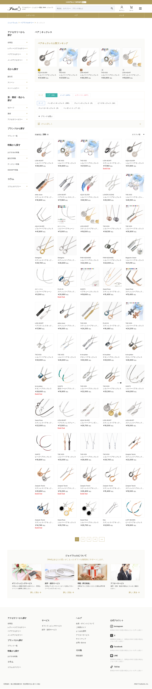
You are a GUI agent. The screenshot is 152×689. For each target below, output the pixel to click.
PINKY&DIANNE (85, 258)
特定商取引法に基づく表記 (31, 684)
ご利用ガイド (81, 628)
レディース (30, 15)
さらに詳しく (45, 124)
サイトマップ (81, 639)
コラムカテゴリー (14, 186)
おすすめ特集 (13, 657)
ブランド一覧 (13, 136)
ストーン (11, 82)
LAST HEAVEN (130, 520)
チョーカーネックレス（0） (48, 108)
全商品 (10, 42)
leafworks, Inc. (143, 684)
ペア (76, 15)
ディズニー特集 (13, 164)
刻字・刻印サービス (49, 630)
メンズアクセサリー (15, 60)
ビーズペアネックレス (43, 457)
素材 (9, 114)
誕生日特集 (12, 158)
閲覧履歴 (79, 656)
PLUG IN (60, 289)
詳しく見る (34, 593)
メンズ (121, 15)
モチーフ (11, 108)
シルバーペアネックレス (47, 75)
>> (102, 539)
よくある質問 (81, 632)
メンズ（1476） (67, 95)
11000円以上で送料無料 (76, 2)
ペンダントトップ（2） (72, 108)
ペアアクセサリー (14, 54)
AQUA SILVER (42, 72)
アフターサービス (82, 635)
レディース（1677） (84, 95)
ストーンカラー (13, 88)
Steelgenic (38, 258)
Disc (104, 520)
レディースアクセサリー (17, 48)
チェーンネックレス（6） (84, 103)
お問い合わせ (81, 643)
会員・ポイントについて (85, 624)
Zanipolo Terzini (130, 454)
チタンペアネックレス (88, 357)
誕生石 (10, 76)
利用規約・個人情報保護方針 (13, 684)
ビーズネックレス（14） (107, 103)
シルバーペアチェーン (66, 229)
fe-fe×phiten (84, 355)
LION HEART (84, 72)
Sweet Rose (107, 289)
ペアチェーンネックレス (89, 292)
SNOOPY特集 (13, 170)
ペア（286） (52, 95)
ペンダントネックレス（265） (59, 103)
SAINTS (82, 289)
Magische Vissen (131, 258)
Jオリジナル (61, 226)
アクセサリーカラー (15, 119)
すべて (40, 95)
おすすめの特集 (13, 152)
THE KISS (62, 72)
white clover (38, 195)
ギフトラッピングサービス (52, 626)
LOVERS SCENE (108, 195)
